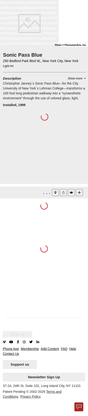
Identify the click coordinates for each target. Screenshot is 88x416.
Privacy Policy (30, 396)
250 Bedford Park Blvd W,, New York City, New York (40, 61)
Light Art (8, 66)
